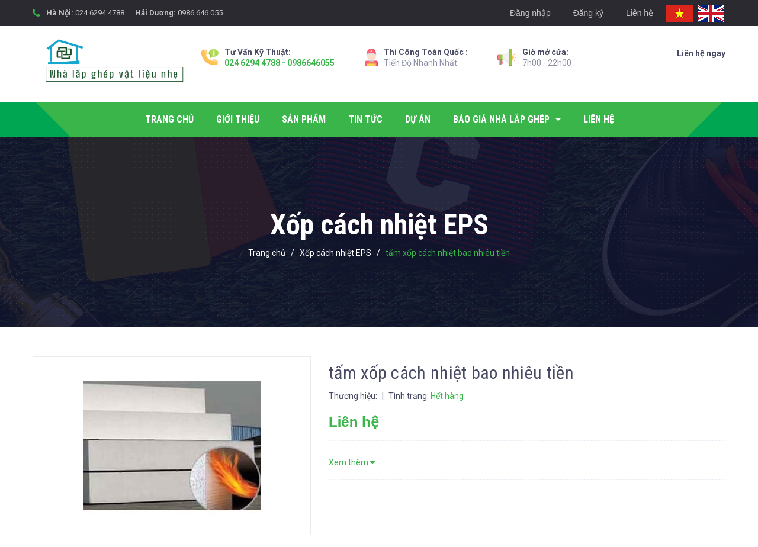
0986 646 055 (200, 12)
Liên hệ (639, 13)
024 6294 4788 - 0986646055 (279, 62)
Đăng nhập (530, 13)
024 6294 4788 (99, 12)
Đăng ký (588, 13)
